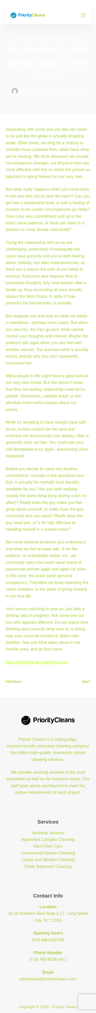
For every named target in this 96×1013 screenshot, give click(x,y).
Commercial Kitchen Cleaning (48, 853)
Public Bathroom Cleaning (48, 866)
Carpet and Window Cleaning (47, 860)
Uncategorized (71, 91)
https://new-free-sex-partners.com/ (37, 662)
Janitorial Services (48, 833)
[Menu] (83, 15)
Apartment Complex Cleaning (48, 839)
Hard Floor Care (48, 846)
